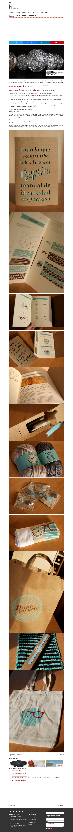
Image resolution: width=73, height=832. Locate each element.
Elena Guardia (18, 755)
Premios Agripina (15, 80)
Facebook (29, 42)
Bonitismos (31, 821)
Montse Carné (37, 93)
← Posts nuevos (12, 805)
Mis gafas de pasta (32, 822)
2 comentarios (61, 754)
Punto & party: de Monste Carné (27, 16)
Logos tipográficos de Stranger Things (17, 823)
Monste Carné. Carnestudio (25, 755)
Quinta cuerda (52, 755)
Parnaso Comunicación (15, 86)
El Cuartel (45, 85)
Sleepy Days (31, 825)
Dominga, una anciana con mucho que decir (18, 819)
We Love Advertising (32, 817)
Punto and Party (47, 755)
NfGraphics (31, 816)
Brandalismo (31, 812)
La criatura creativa (32, 814)
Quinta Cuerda (32, 90)
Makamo (30, 824)
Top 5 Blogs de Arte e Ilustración (16, 817)
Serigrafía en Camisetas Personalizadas (19, 776)
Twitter (16, 42)
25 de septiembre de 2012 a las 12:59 (19, 780)
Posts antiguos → (60, 805)
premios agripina (41, 755)
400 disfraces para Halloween (15, 816)
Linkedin (43, 42)
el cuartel (13, 755)
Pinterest (57, 42)
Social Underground (32, 819)
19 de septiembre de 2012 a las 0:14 (19, 773)
